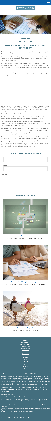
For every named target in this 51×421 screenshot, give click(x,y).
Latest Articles (25, 368)
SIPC (11, 408)
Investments (25, 236)
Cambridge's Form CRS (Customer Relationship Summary (15, 417)
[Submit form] (6, 188)
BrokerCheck (32, 373)
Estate (25, 359)
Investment (25, 357)
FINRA (7, 408)
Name (5, 156)
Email (5, 165)
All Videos (25, 370)
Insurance (25, 361)
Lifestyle (25, 366)
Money (25, 364)
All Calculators (25, 371)
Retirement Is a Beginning (25, 328)
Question (4, 174)
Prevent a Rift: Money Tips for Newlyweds (25, 282)
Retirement (25, 356)
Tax (25, 363)
